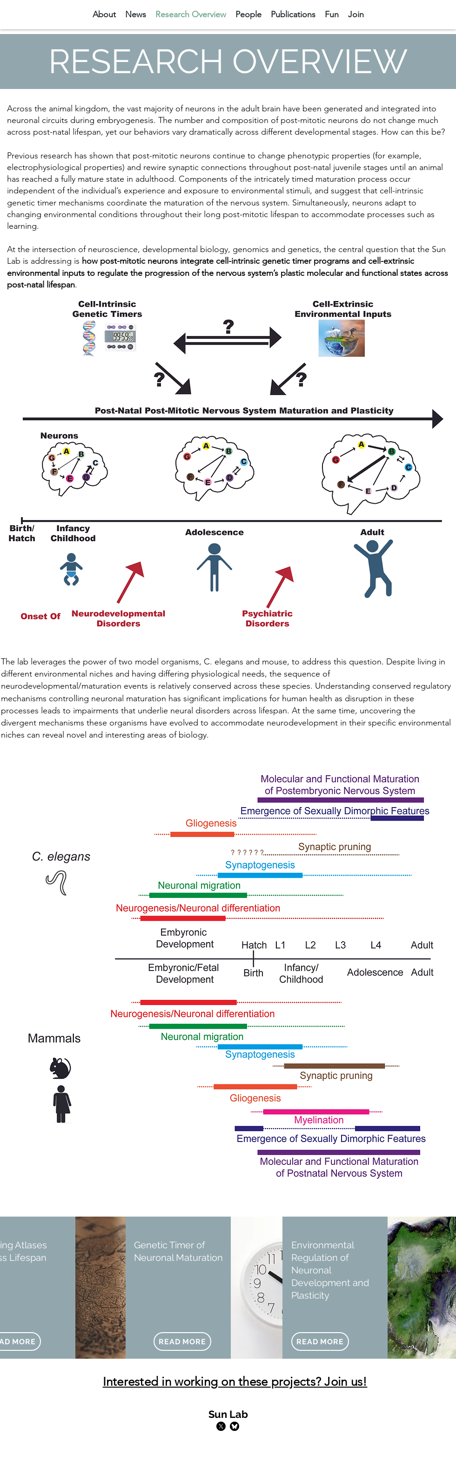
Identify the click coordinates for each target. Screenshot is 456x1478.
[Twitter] (221, 1426)
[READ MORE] (182, 1341)
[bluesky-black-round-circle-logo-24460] (234, 1426)
